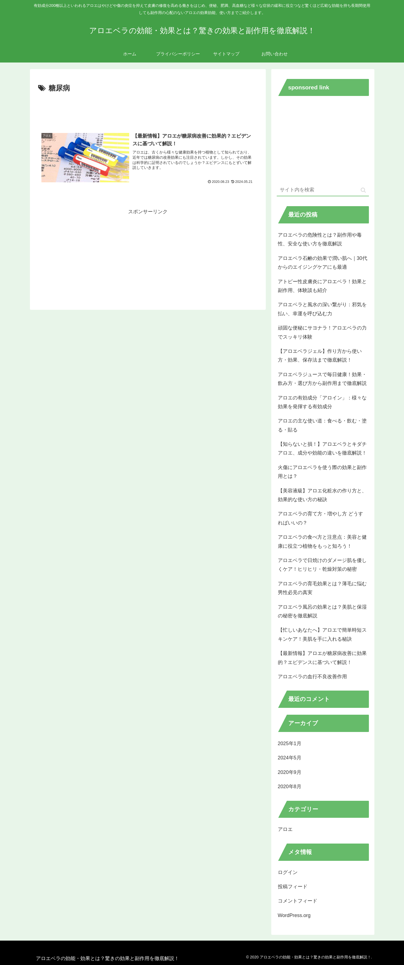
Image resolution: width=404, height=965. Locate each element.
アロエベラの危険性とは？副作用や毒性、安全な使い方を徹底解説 (320, 239)
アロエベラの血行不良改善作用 (312, 676)
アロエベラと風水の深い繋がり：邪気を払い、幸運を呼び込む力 (322, 309)
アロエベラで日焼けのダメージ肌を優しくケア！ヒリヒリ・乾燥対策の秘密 (322, 565)
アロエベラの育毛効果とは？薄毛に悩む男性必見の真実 (322, 588)
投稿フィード (292, 886)
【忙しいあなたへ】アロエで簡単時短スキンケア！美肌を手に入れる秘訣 (322, 634)
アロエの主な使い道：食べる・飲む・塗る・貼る (322, 425)
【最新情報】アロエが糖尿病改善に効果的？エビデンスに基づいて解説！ (322, 658)
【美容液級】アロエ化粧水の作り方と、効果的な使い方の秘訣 (322, 495)
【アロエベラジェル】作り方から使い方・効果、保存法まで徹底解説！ (320, 355)
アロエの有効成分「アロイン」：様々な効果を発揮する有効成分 (322, 402)
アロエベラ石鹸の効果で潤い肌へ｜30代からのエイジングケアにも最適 (322, 263)
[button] (363, 190)
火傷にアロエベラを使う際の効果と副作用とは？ (322, 472)
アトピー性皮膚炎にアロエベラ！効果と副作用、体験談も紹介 (322, 286)
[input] (323, 190)
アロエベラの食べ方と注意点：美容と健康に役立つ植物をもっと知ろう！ (322, 541)
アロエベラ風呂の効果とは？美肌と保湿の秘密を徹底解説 (322, 611)
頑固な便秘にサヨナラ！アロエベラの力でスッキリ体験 (322, 332)
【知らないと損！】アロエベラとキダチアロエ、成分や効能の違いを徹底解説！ (322, 448)
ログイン (288, 872)
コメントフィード (297, 901)
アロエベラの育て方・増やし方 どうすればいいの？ (320, 518)
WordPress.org (294, 915)
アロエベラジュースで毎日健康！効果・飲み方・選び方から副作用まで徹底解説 (322, 379)
